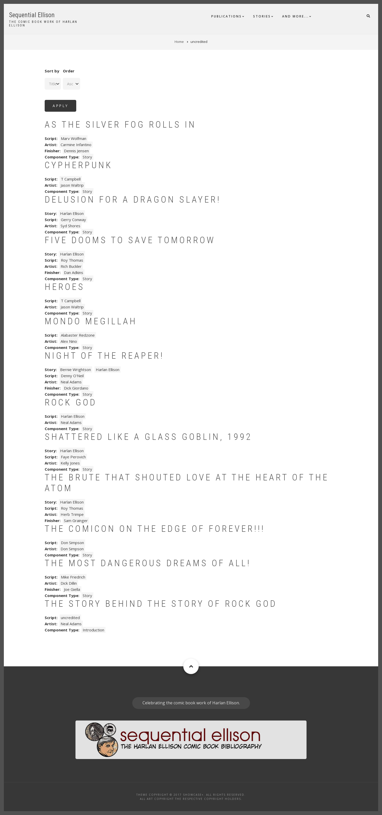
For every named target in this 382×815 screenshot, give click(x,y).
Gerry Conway (73, 219)
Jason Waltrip (72, 185)
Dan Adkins (73, 272)
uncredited (70, 617)
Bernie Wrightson (75, 369)
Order (68, 70)
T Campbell (71, 179)
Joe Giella (72, 589)
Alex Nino (69, 341)
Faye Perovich (73, 456)
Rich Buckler (71, 266)
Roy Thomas (72, 260)
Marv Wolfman (73, 138)
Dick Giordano (76, 388)
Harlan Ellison (72, 213)
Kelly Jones (70, 463)
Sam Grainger (76, 520)
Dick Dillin (69, 583)
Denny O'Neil (72, 375)
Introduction (93, 629)
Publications (226, 16)
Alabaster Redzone (78, 335)
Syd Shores (70, 225)
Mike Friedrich (73, 577)
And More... (295, 16)
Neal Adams (71, 381)
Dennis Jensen (76, 150)
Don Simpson (72, 542)
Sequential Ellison (32, 15)
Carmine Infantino (76, 144)
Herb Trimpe (72, 514)
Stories (262, 16)
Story (87, 156)
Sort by (52, 70)
